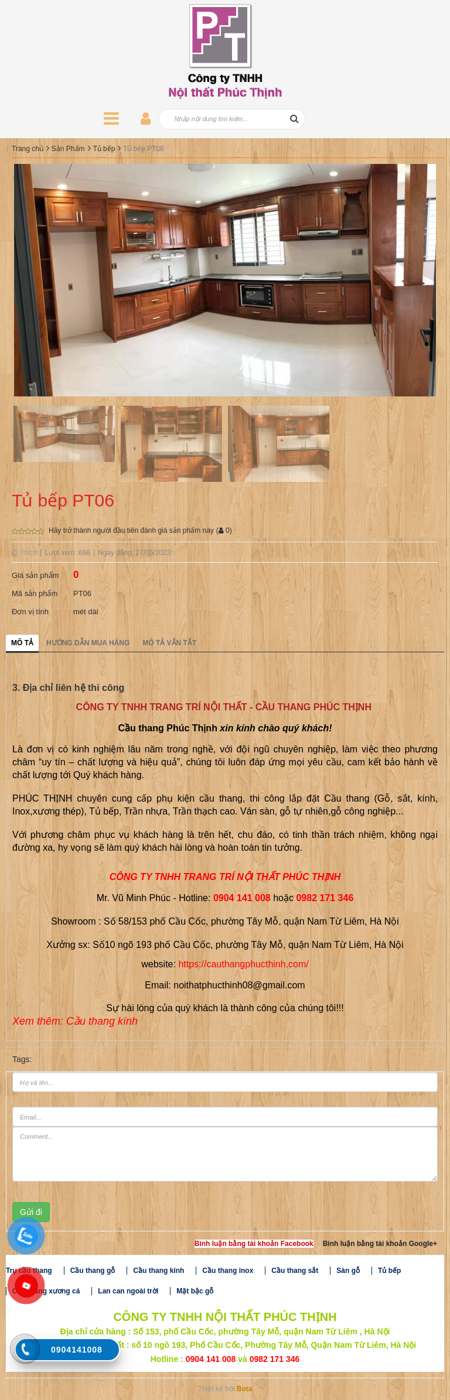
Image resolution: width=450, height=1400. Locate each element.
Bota (245, 1389)
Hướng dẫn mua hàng (87, 643)
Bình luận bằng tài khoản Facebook (254, 1244)
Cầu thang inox (227, 1270)
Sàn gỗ (348, 1270)
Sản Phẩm (68, 149)
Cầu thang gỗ (92, 1270)
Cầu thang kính (158, 1270)
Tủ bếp (104, 149)
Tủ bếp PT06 (143, 149)
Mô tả (22, 643)
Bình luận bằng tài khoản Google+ (380, 1244)
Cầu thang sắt (294, 1270)
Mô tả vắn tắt (169, 643)
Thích (24, 553)
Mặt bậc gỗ (194, 1291)
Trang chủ (27, 149)
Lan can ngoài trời (128, 1291)
